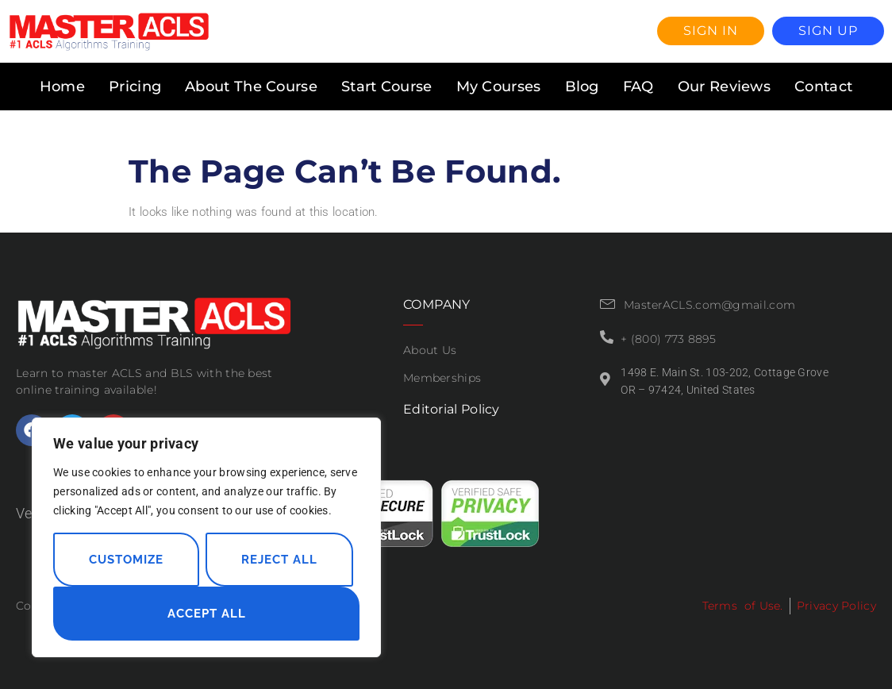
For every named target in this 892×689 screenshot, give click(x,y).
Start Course (387, 86)
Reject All (279, 559)
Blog (582, 86)
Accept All (206, 613)
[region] (206, 537)
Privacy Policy (836, 606)
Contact (823, 86)
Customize (126, 559)
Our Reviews (724, 86)
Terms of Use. (742, 606)
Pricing (135, 86)
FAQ (638, 86)
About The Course (251, 86)
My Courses (498, 86)
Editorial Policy (451, 409)
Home (62, 86)
